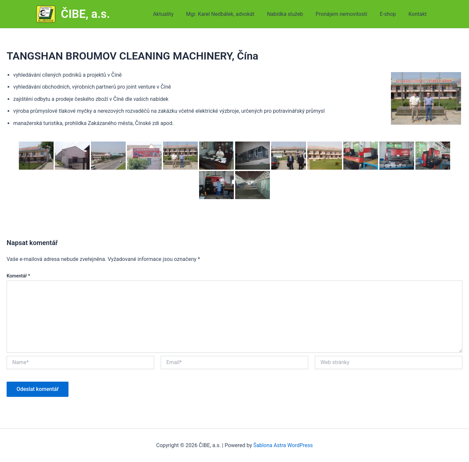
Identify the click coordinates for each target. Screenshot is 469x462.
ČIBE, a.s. (85, 14)
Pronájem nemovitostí (346, 14)
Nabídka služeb (292, 14)
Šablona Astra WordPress (283, 445)
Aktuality (174, 14)
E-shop (391, 14)
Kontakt (418, 14)
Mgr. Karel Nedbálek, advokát (229, 14)
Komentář (18, 275)
